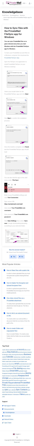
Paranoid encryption (18, 380)
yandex (27, 394)
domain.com (5, 364)
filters (28, 368)
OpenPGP (11, 380)
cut (12, 361)
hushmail (22, 373)
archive (21, 352)
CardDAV (23, 357)
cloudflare (28, 357)
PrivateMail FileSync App (11, 58)
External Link (5, 368)
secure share (15, 385)
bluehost (21, 354)
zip (29, 394)
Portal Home (5, 15)
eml (9, 366)
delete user (24, 361)
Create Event (20, 359)
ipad (13, 375)
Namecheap (5, 380)
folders (4, 371)
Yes (13, 256)
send (16, 387)
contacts (4, 359)
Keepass (21, 376)
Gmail (12, 371)
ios (11, 375)
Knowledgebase (14, 15)
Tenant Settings (9, 392)
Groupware (5, 373)
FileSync (25, 368)
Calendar (9, 357)
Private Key (6, 383)
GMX (17, 371)
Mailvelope (16, 378)
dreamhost (11, 364)
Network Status (7, 419)
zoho (3, 396)
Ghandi (8, 371)
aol (18, 352)
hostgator (10, 373)
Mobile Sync (22, 378)
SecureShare (22, 385)
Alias (9, 352)
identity (28, 373)
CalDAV (4, 357)
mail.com (11, 378)
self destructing (11, 387)
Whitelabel (24, 392)
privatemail (16, 383)
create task (8, 361)
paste (25, 380)
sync (6, 390)
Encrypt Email (13, 366)
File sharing (17, 368)
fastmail (11, 368)
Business (22, 15)
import (3, 375)
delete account (17, 361)
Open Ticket (6, 422)
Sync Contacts (21, 390)
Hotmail (15, 373)
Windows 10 (11, 394)
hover (18, 373)
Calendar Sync (17, 357)
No (21, 256)
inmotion (8, 375)
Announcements (8, 409)
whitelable (4, 394)
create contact (13, 359)
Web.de (15, 392)
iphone (16, 375)
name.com (28, 378)
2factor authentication (11, 349)
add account (27, 349)
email (17, 364)
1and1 (3, 349)
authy (10, 354)
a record (20, 349)
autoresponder (15, 354)
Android (14, 352)
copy (8, 359)
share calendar (21, 387)
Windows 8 (16, 394)
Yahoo (22, 394)
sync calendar (12, 390)
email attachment (23, 364)
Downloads (6, 416)
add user (4, 352)
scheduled (9, 385)
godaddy (21, 371)
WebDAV (19, 392)
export (28, 366)
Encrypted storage (21, 366)
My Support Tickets (8, 405)
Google (25, 371)
